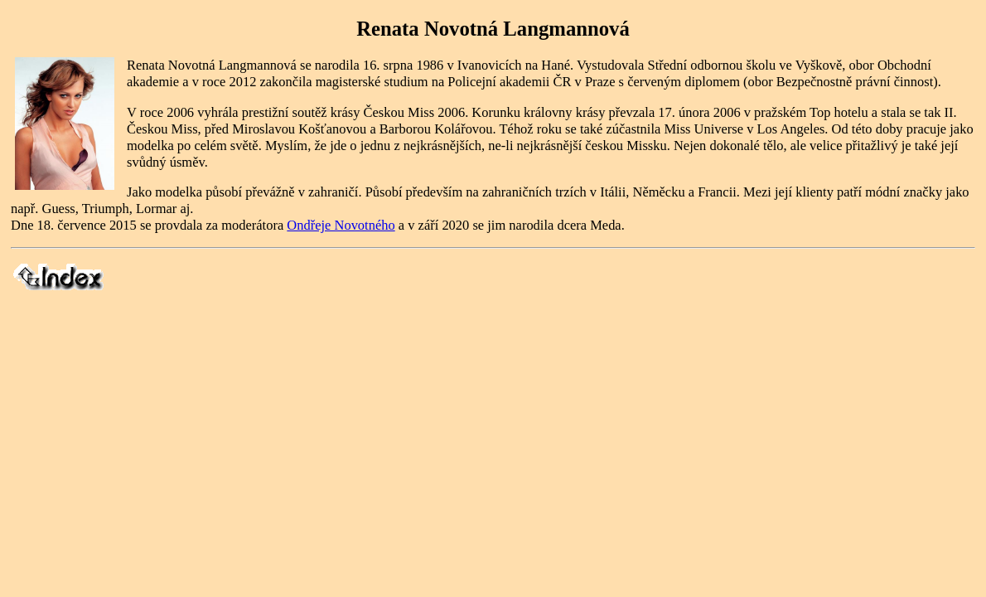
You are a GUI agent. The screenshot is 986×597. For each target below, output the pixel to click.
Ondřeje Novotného (340, 225)
